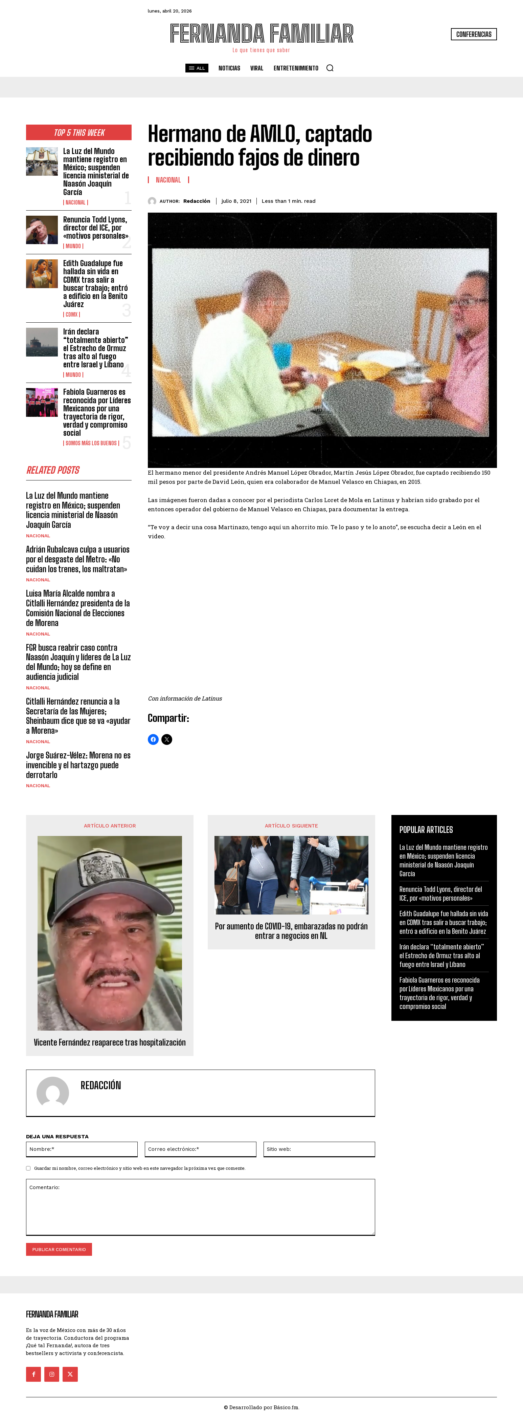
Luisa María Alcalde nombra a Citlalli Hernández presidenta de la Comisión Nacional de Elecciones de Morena (78, 609)
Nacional (76, 202)
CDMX (71, 314)
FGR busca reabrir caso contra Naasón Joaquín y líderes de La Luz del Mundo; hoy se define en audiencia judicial (78, 663)
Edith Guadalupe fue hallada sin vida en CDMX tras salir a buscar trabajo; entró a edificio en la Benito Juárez (95, 284)
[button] (330, 68)
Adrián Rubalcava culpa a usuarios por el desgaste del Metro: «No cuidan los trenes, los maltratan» (78, 561)
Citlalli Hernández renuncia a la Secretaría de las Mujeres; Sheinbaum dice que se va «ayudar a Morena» (78, 717)
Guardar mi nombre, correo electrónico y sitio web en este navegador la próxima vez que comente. (140, 1170)
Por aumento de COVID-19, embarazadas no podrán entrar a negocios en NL (291, 933)
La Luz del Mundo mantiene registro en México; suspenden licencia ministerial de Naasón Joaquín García (96, 172)
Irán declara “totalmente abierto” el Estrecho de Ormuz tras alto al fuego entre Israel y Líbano (95, 348)
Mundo (73, 246)
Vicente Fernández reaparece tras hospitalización (110, 1044)
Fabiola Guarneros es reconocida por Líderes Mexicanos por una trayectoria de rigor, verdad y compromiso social (97, 412)
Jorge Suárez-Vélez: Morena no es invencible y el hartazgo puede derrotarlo (78, 766)
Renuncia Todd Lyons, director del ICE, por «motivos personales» (95, 227)
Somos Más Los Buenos (91, 443)
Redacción (196, 201)
